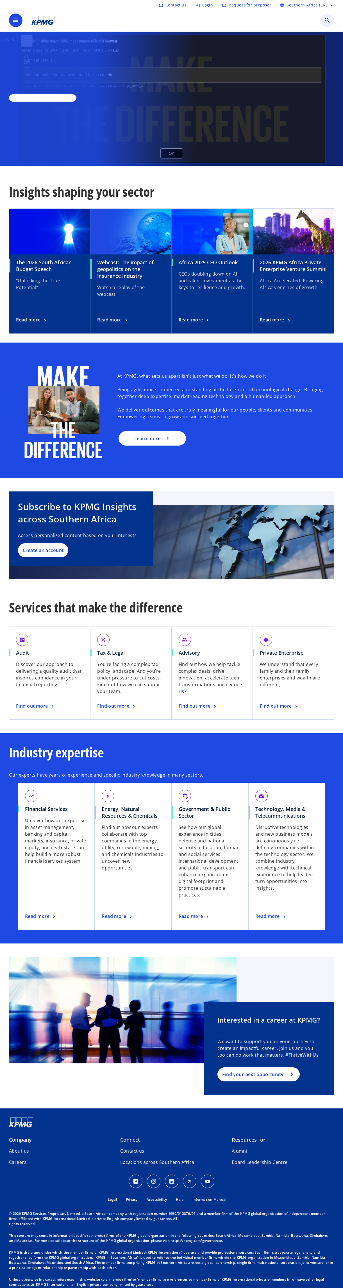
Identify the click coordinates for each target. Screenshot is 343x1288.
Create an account (43, 550)
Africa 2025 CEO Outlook (208, 262)
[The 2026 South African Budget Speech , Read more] (31, 320)
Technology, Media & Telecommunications (280, 812)
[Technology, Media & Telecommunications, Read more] (271, 916)
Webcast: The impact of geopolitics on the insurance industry (125, 269)
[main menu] (15, 20)
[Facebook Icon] (135, 1181)
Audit (22, 652)
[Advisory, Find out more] (198, 706)
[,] (42, 98)
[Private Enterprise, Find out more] (279, 706)
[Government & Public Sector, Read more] (194, 916)
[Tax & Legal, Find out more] (116, 706)
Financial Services (46, 809)
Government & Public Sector (204, 812)
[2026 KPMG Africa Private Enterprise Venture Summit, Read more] (275, 320)
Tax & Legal (111, 652)
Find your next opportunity (252, 1074)
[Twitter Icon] (189, 1181)
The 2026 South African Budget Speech (44, 265)
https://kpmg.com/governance (196, 1240)
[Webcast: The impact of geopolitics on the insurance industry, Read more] (112, 320)
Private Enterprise (281, 652)
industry (130, 775)
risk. (183, 691)
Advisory (189, 652)
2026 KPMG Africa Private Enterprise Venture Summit (293, 265)
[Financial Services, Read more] (40, 916)
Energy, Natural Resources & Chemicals (130, 812)
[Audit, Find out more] (35, 706)
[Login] (204, 5)
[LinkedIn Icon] (171, 1181)
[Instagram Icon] (153, 1181)
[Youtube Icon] (207, 1181)
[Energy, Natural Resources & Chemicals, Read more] (117, 916)
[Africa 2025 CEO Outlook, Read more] (194, 320)
